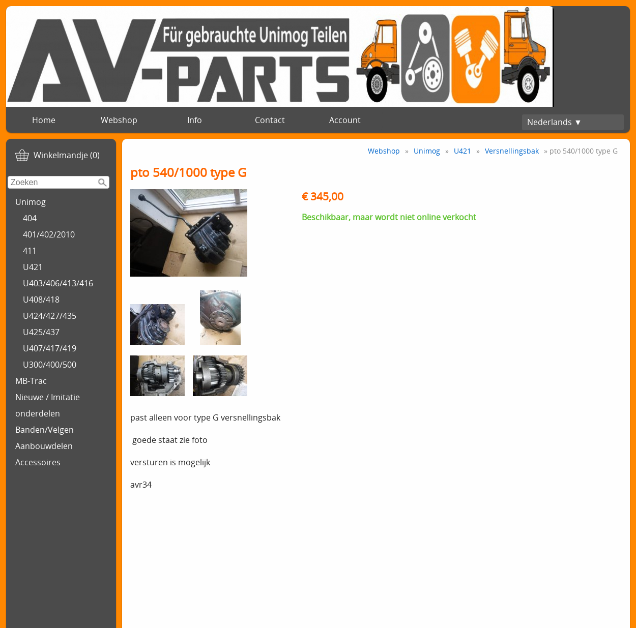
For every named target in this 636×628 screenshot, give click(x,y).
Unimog (30, 201)
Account (345, 120)
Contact (270, 120)
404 (30, 218)
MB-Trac (31, 380)
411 (30, 250)
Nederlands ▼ (554, 122)
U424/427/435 (49, 315)
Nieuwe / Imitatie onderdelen (47, 405)
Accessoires (38, 462)
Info (194, 120)
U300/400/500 (49, 364)
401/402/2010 (49, 234)
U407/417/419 (49, 348)
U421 (33, 267)
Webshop (119, 120)
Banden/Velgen (44, 429)
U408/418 (41, 299)
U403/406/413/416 (58, 283)
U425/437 (41, 332)
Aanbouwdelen (44, 446)
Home (43, 120)
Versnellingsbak (512, 151)
